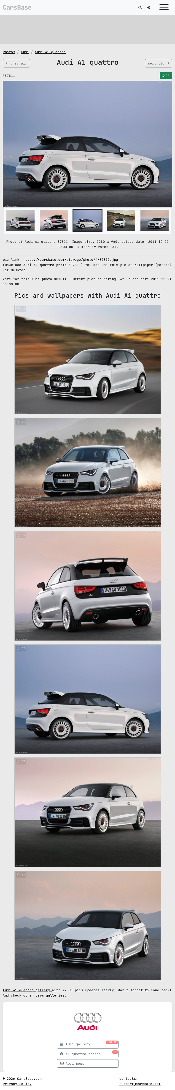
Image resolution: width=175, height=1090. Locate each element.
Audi (25, 52)
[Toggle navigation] (164, 7)
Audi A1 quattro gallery (27, 990)
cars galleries (50, 995)
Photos (9, 52)
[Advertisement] (87, 28)
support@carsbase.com (140, 1084)
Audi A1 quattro (50, 52)
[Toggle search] (140, 7)
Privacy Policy (17, 1084)
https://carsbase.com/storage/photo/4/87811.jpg (70, 259)
